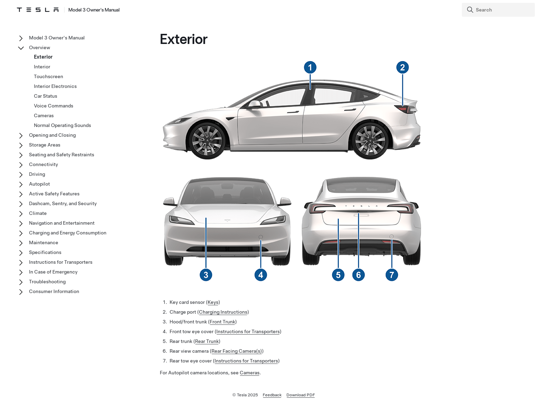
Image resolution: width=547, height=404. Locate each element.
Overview (39, 47)
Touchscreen (48, 76)
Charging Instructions (223, 312)
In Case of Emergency (53, 272)
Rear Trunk (207, 341)
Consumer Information (54, 291)
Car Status (45, 96)
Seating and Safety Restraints (61, 154)
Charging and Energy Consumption (67, 232)
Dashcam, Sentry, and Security (63, 203)
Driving (37, 174)
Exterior (43, 57)
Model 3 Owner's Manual (57, 37)
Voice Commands (53, 106)
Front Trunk (222, 321)
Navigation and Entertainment (62, 223)
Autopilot (39, 184)
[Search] (499, 9)
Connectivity (43, 164)
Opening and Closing (52, 135)
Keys (213, 302)
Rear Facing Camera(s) (236, 351)
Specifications (45, 252)
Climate (38, 213)
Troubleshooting (47, 281)
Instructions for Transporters (248, 331)
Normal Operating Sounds (62, 125)
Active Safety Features (54, 193)
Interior (42, 66)
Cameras (250, 372)
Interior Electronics (55, 86)
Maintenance (43, 242)
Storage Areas (44, 145)
